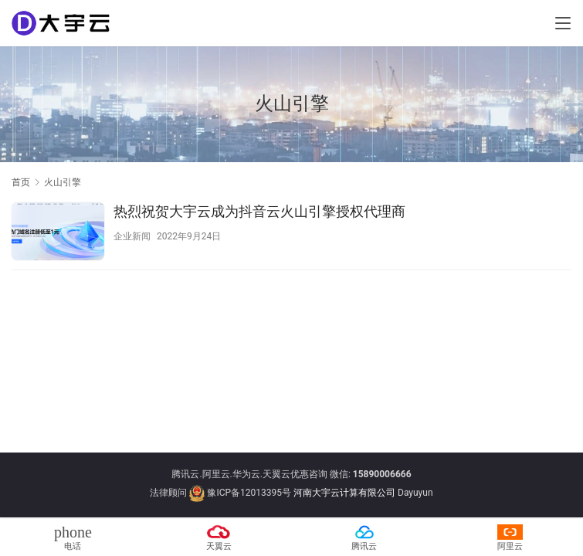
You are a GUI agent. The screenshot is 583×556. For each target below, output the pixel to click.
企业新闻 (132, 236)
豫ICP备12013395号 (249, 492)
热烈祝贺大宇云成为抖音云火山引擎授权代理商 (259, 211)
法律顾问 (168, 492)
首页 (21, 182)
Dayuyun (415, 492)
